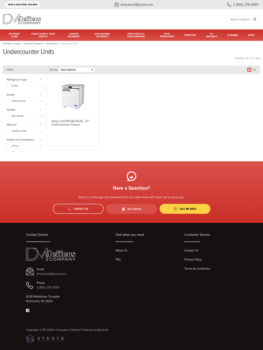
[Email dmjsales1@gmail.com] (133, 4)
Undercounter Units (69, 43)
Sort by (54, 69)
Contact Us (78, 209)
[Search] (243, 19)
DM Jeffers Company (12, 43)
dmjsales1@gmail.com (51, 274)
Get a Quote (131, 209)
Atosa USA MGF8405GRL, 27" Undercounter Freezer (70, 122)
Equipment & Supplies (33, 43)
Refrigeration (52, 43)
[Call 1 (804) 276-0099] (242, 4)
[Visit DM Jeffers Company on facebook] (27, 310)
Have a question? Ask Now (22, 4)
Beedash (103, 330)
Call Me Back (185, 209)
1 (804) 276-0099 (48, 287)
